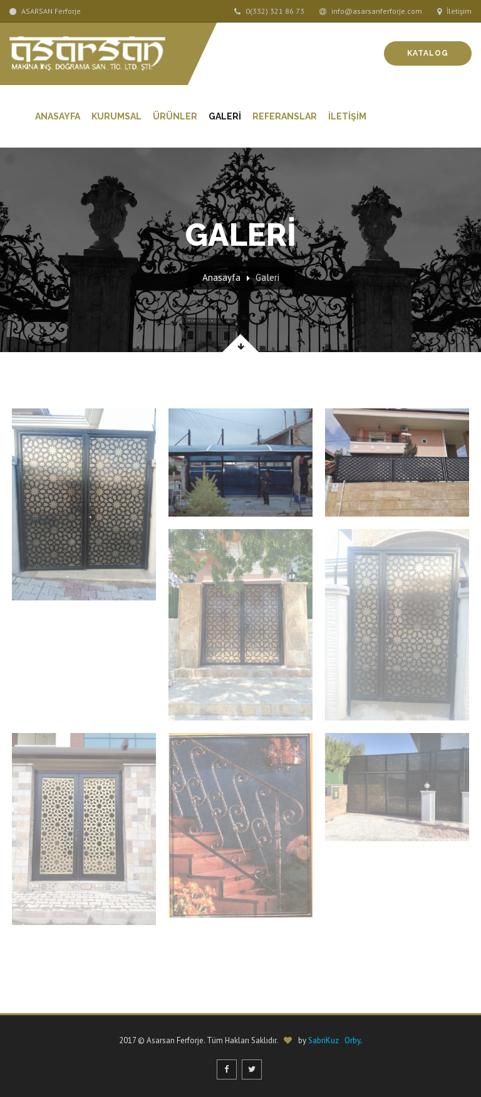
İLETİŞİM (347, 116)
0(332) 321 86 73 (269, 11)
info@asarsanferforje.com (370, 11)
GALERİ (225, 116)
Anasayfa (57, 116)
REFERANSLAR (284, 116)
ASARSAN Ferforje (45, 11)
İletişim (454, 11)
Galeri (267, 277)
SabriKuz (323, 1040)
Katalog (427, 53)
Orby (352, 1040)
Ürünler (175, 116)
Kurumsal (116, 116)
